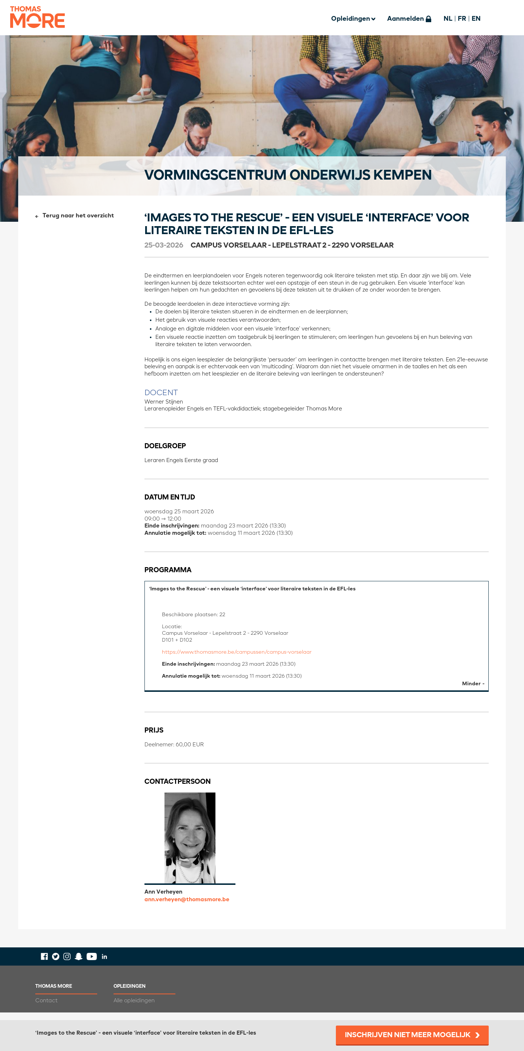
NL (448, 19)
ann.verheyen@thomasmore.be (186, 907)
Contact (46, 1008)
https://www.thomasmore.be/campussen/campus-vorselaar (243, 656)
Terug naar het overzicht (78, 216)
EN (476, 19)
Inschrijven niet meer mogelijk (408, 1035)
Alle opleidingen (134, 1008)
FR (462, 19)
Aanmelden (405, 19)
